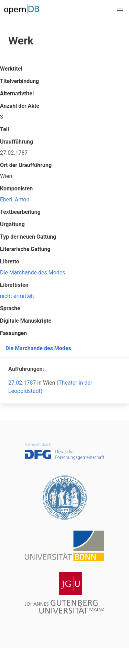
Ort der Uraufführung (26, 165)
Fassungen (13, 333)
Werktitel (11, 68)
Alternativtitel (17, 93)
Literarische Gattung (25, 249)
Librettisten (14, 285)
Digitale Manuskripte (25, 320)
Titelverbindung (19, 81)
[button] (120, 9)
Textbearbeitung (20, 212)
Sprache (10, 308)
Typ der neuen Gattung (28, 236)
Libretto (9, 261)
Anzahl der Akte (19, 106)
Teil (4, 129)
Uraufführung (16, 141)
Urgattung (12, 224)
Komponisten (16, 188)
